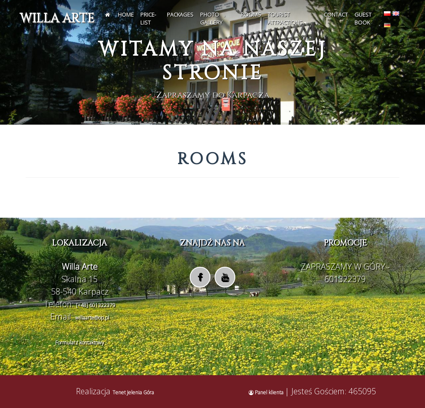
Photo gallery (211, 19)
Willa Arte (57, 18)
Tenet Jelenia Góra (133, 392)
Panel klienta (267, 392)
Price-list (148, 19)
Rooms (251, 14)
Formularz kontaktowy (79, 342)
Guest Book (362, 19)
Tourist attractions (285, 19)
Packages (180, 14)
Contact (336, 14)
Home (126, 14)
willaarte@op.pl (92, 317)
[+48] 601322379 (95, 305)
